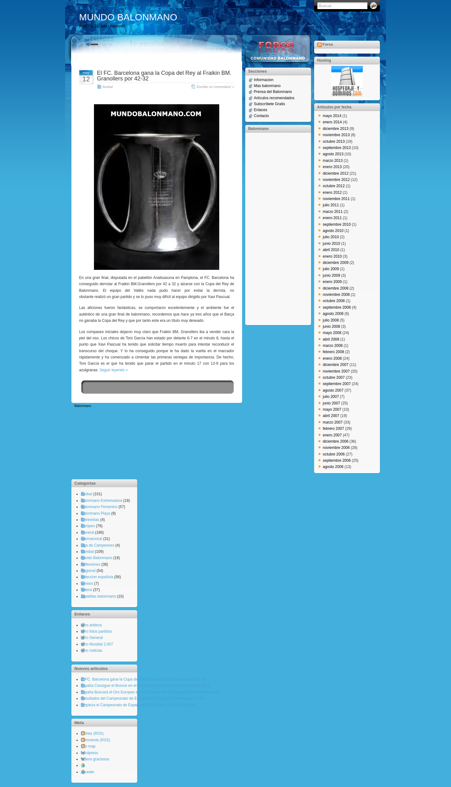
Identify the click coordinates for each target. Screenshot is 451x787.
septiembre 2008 (337, 307)
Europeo (88, 526)
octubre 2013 (334, 141)
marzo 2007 (333, 422)
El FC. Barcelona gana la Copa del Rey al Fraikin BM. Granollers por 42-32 (164, 76)
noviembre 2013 (336, 135)
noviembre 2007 (336, 371)
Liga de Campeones (97, 545)
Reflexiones (91, 564)
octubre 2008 (334, 301)
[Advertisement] (273, 228)
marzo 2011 (333, 211)
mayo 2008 (332, 333)
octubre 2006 (334, 454)
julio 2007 (331, 396)
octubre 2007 (334, 377)
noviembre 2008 (336, 294)
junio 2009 (331, 275)
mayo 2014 (332, 116)
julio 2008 (331, 320)
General (87, 532)
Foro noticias (91, 650)
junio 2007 (331, 403)
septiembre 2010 (337, 224)
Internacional (91, 539)
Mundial (87, 551)
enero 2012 (332, 192)
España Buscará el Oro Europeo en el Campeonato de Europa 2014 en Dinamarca (150, 692)
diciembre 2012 (336, 173)
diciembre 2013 (336, 128)
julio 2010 (331, 237)
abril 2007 (331, 416)
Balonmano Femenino (99, 507)
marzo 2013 (333, 160)
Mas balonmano (267, 86)
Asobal (108, 87)
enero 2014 (332, 122)
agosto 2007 (333, 390)
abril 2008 (331, 339)
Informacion (264, 80)
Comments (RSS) (95, 740)
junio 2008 (331, 326)
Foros (328, 44)
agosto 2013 (333, 154)
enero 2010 (332, 256)
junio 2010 (331, 243)
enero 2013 (332, 167)
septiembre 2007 (337, 384)
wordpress (89, 753)
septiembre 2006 (337, 460)
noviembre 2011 (336, 199)
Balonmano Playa (95, 513)
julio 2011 (331, 205)
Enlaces (260, 110)
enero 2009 (332, 282)
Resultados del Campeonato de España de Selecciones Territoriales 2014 (142, 698)
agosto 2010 (333, 231)
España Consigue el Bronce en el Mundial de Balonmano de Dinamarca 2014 (145, 685)
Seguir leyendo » (114, 370)
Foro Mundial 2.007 (97, 644)
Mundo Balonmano (96, 558)
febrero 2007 (333, 428)
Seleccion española (97, 577)
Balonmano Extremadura (101, 500)
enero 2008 (332, 358)
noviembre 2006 (336, 447)
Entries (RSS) (92, 733)
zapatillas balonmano (98, 596)
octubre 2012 (334, 186)
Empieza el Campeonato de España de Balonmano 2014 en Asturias (138, 705)
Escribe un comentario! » (215, 87)
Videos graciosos (95, 759)
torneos (87, 583)
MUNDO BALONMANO (128, 17)
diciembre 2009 (336, 262)
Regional (88, 570)
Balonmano (83, 406)
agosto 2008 (333, 313)
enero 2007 (332, 435)
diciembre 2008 (336, 288)
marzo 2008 (333, 345)
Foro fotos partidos (96, 631)
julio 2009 (331, 269)
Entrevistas (90, 519)
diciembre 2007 (336, 365)
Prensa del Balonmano (273, 92)
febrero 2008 (333, 352)
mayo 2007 (332, 409)
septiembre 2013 (337, 148)
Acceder (88, 772)
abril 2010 (331, 250)
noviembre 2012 (336, 179)
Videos (86, 590)
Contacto (261, 116)
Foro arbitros (91, 625)
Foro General (92, 637)
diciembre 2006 (336, 441)
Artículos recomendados (274, 98)
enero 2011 (332, 218)
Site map (88, 746)
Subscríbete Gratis (269, 104)
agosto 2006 (333, 467)
